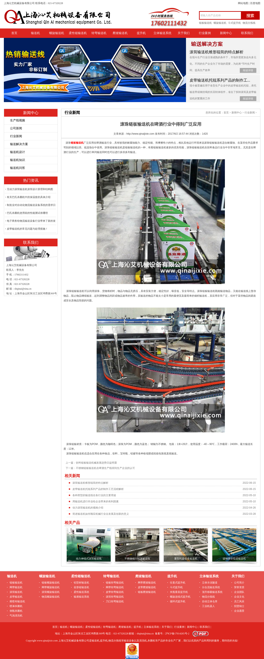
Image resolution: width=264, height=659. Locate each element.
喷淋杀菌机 (16, 606)
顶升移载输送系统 (212, 592)
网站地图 (243, 3)
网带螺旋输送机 (51, 587)
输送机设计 (17, 152)
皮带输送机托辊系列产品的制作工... (220, 80)
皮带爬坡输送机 (147, 587)
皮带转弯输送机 (115, 592)
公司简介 (239, 582)
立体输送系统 (162, 33)
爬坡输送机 (120, 33)
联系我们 (247, 33)
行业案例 (205, 33)
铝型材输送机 (81, 582)
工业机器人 (208, 606)
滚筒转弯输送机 (115, 596)
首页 (14, 33)
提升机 (141, 33)
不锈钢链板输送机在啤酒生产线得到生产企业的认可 (105, 468)
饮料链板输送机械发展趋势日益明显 (96, 462)
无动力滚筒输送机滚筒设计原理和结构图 (30, 189)
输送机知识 (17, 160)
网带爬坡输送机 (147, 582)
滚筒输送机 (16, 592)
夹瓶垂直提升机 (179, 592)
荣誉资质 (239, 587)
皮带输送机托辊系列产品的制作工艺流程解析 (98, 489)
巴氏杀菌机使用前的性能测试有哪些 (27, 212)
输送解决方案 (19, 144)
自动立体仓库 (209, 601)
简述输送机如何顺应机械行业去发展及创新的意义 (100, 513)
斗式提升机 (234, 22)
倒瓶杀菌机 (16, 610)
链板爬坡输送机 (147, 592)
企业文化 (239, 596)
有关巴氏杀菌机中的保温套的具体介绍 (28, 197)
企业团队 (239, 592)
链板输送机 (205, 22)
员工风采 (239, 601)
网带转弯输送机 (115, 587)
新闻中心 (226, 33)
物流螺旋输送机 (51, 596)
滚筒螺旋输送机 (51, 592)
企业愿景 (239, 610)
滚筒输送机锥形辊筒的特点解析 (216, 52)
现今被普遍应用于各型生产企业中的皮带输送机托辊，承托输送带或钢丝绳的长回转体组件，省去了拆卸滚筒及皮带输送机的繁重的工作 (223, 92)
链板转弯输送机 (115, 582)
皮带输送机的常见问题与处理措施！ (27, 228)
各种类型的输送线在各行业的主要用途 (94, 495)
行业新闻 (16, 136)
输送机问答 (17, 168)
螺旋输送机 (220, 22)
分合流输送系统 (211, 587)
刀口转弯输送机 (115, 601)
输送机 (35, 33)
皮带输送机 (16, 596)
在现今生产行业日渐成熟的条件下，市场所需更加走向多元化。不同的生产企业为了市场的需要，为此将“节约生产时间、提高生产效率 (223, 64)
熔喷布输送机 (17, 601)
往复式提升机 (177, 582)
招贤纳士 (239, 606)
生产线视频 (17, 120)
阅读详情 (248, 70)
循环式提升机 (177, 601)
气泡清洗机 (16, 615)
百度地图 (255, 3)
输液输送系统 (81, 596)
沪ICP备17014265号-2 (177, 633)
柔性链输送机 (78, 33)
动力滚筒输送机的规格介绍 (87, 507)
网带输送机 (16, 587)
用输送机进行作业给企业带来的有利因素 (95, 501)
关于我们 (184, 33)
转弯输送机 (98, 33)
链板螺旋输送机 (51, 582)
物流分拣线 (249, 22)
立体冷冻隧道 (209, 582)
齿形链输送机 (81, 587)
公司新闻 (16, 128)
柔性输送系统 (81, 592)
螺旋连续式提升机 (180, 596)
